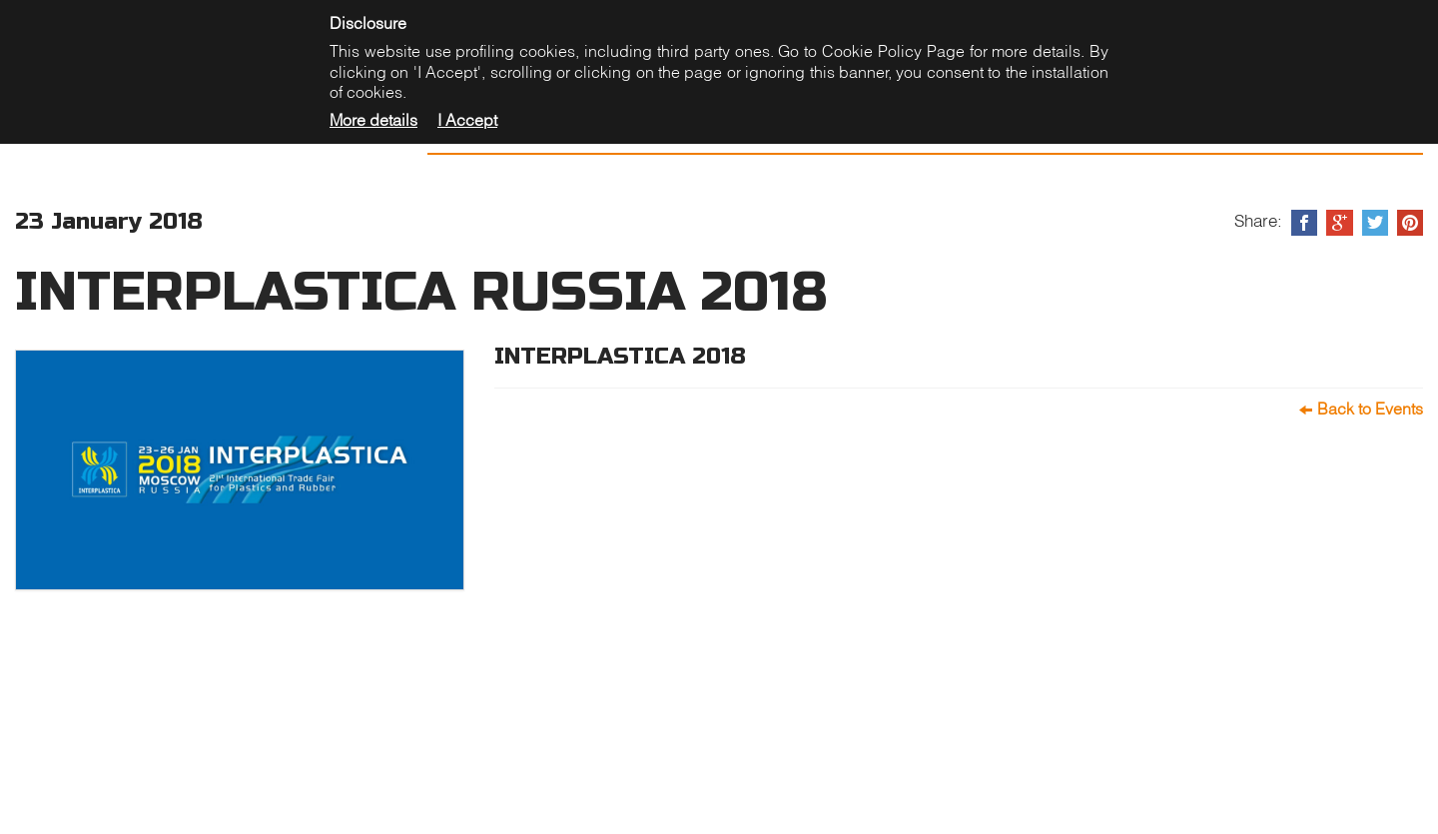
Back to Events (1370, 408)
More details (373, 120)
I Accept (467, 120)
